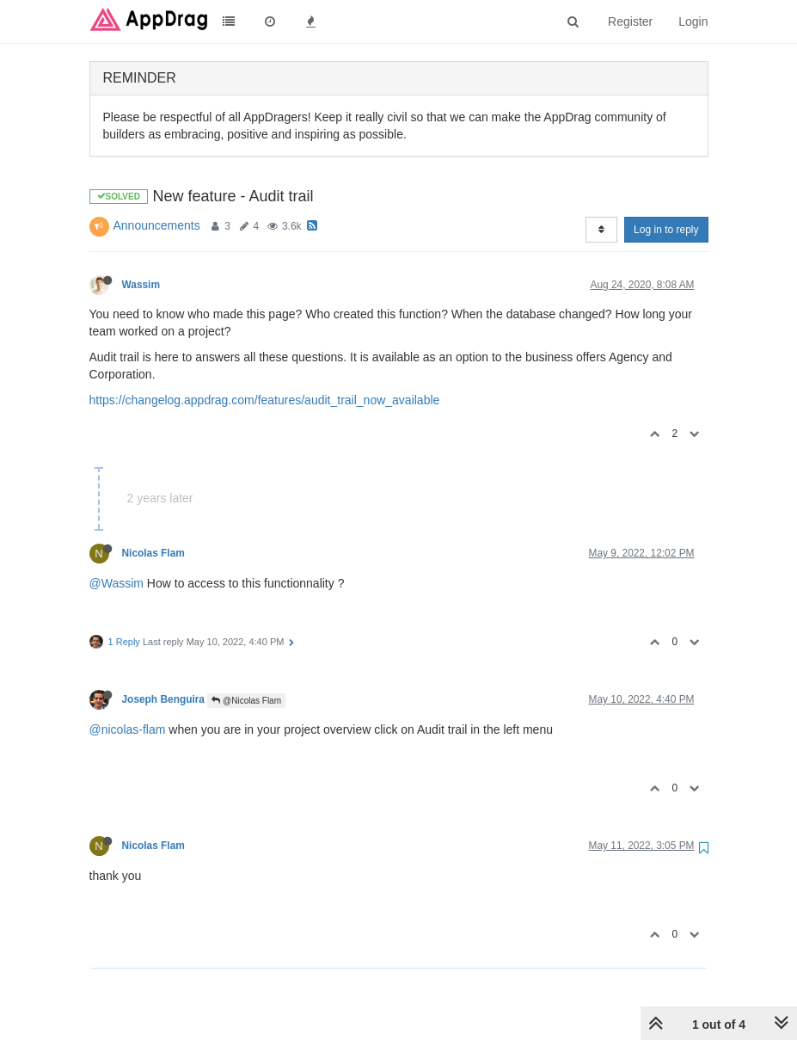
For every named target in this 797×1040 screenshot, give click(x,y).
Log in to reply (666, 230)
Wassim (141, 285)
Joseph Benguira (163, 699)
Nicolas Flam (153, 553)
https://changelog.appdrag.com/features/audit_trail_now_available (264, 400)
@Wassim (116, 583)
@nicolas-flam (127, 729)
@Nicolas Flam (246, 700)
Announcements (156, 225)
